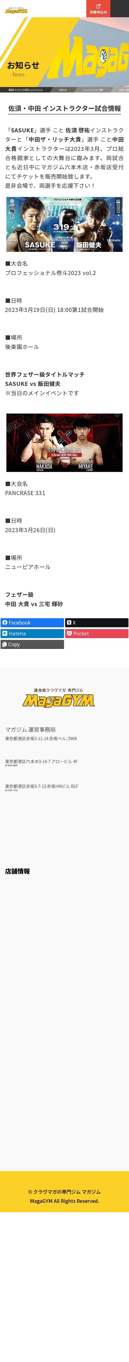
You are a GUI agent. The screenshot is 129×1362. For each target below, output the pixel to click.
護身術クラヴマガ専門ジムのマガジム (26, 89)
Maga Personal (23, 1135)
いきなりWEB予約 (26, 1216)
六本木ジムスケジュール (33, 956)
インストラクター (25, 875)
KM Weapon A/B (24, 1070)
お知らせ (63, 89)
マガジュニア (20, 1146)
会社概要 (17, 1238)
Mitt (10, 1059)
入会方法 (17, 1179)
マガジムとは (23, 859)
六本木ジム (18, 793)
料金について (20, 1194)
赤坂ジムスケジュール (30, 978)
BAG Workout (21, 1081)
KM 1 (11, 1015)
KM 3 (11, 1037)
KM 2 (11, 1026)
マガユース (17, 1157)
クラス (14, 1000)
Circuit (13, 1092)
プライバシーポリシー (64, 1319)
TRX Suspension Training (35, 1102)
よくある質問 (20, 1254)
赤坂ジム (16, 821)
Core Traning (20, 1113)
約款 (10, 1276)
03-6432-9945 (11, 808)
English (14, 1287)
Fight (11, 1124)
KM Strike (16, 1048)
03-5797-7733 (11, 836)
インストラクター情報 (93, 89)
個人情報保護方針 (25, 1265)
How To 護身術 (22, 897)
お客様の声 (18, 886)
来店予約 (15, 1205)
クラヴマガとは (23, 908)
